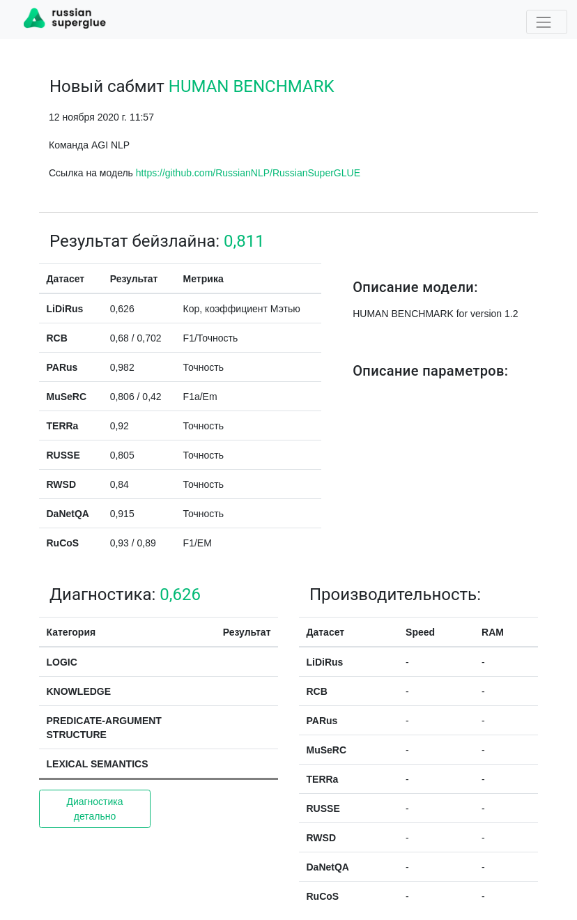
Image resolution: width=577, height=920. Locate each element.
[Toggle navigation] (546, 22)
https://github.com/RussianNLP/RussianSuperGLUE (248, 172)
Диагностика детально (94, 809)
